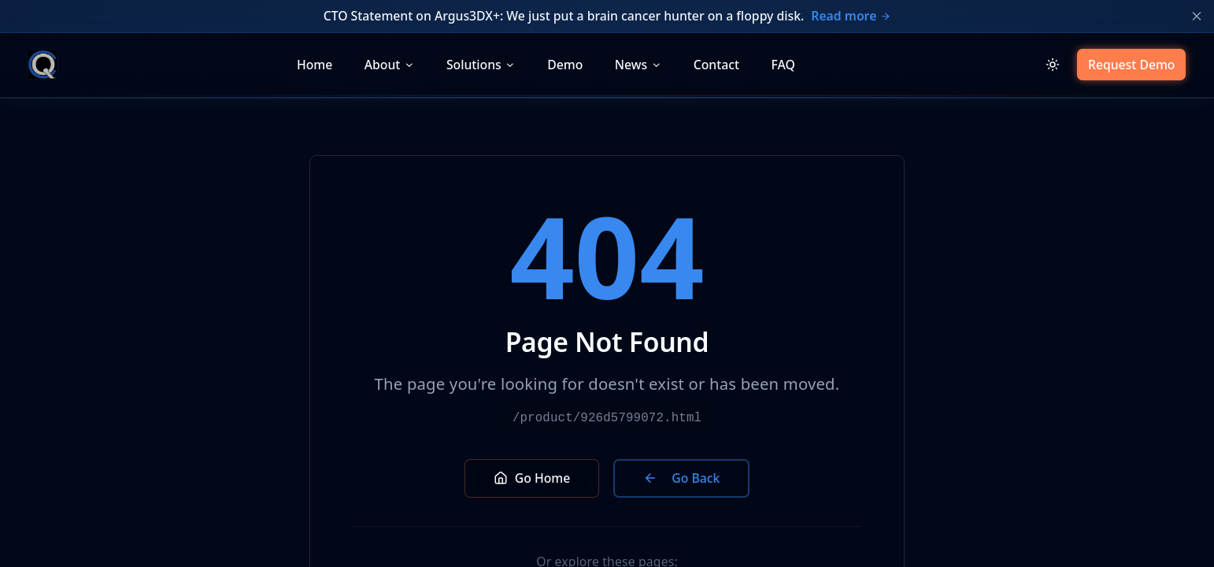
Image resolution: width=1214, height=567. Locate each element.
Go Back (681, 478)
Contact (716, 64)
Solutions (481, 64)
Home (314, 64)
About (390, 64)
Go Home (532, 478)
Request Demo (1131, 64)
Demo (565, 64)
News (638, 64)
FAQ (782, 64)
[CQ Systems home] (42, 64)
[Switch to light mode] (1052, 65)
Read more (850, 15)
